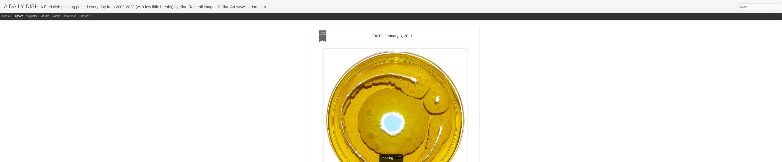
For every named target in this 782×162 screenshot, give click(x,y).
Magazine (32, 16)
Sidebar (56, 16)
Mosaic (44, 16)
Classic (6, 16)
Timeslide (84, 16)
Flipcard (18, 16)
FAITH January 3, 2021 (392, 36)
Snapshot (70, 16)
